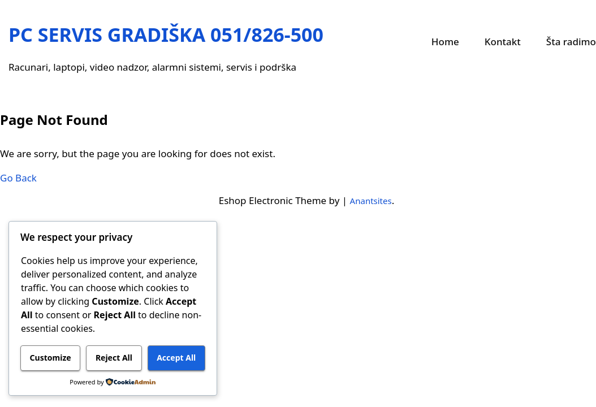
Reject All (114, 357)
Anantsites (371, 200)
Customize (50, 357)
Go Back (18, 177)
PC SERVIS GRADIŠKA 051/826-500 (165, 34)
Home (445, 41)
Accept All (176, 357)
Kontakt (503, 41)
